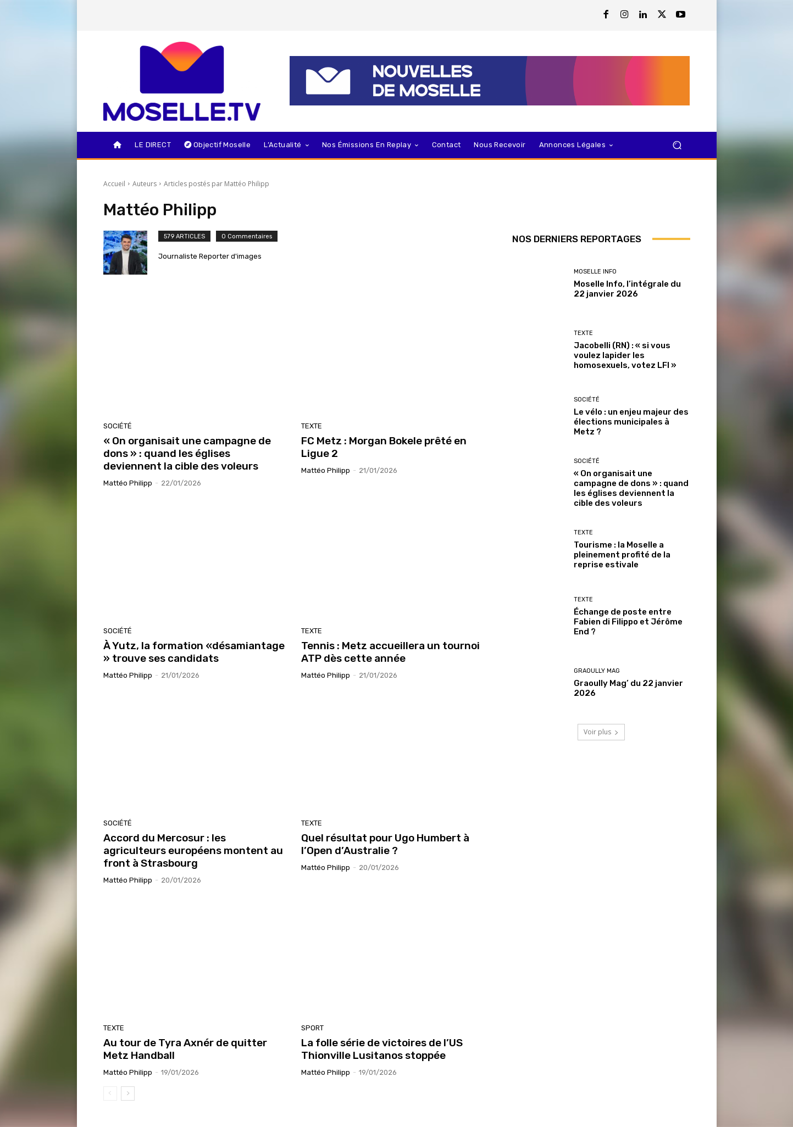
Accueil (114, 183)
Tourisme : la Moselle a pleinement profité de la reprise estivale (622, 555)
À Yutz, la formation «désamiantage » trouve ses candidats (194, 652)
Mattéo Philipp (127, 483)
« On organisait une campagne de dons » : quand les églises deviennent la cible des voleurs (187, 453)
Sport (312, 1027)
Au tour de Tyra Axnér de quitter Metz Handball (185, 1049)
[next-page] (128, 1093)
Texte (311, 425)
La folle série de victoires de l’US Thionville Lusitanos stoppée (382, 1049)
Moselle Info (595, 272)
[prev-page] (110, 1093)
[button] (677, 145)
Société (117, 425)
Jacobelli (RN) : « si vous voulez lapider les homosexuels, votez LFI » (625, 355)
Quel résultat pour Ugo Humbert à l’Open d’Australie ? (385, 844)
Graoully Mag (597, 671)
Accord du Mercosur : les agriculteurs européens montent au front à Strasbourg (193, 850)
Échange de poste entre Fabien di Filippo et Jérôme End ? (628, 622)
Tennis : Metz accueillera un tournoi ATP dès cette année (390, 652)
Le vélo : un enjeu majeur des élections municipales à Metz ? (631, 422)
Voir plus (601, 732)
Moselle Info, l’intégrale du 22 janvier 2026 (627, 289)
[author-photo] (130, 253)
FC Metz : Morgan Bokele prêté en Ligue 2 (384, 447)
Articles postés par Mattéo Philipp (216, 183)
